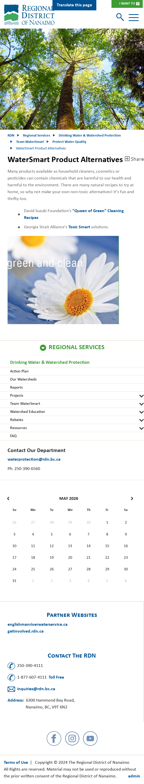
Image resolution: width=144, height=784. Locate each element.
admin (134, 776)
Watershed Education (27, 412)
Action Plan (19, 371)
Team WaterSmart (25, 404)
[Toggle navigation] (133, 17)
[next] (130, 499)
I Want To (127, 4)
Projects (16, 396)
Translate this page (74, 5)
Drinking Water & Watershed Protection (50, 362)
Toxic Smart (79, 227)
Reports (16, 388)
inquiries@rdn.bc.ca (36, 689)
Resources (18, 428)
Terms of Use (16, 762)
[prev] (9, 499)
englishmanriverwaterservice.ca (38, 624)
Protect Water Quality (69, 142)
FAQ (13, 436)
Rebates (16, 420)
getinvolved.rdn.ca (26, 631)
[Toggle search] (120, 17)
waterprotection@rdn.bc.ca (34, 459)
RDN (11, 136)
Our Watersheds (23, 379)
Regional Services (76, 347)
